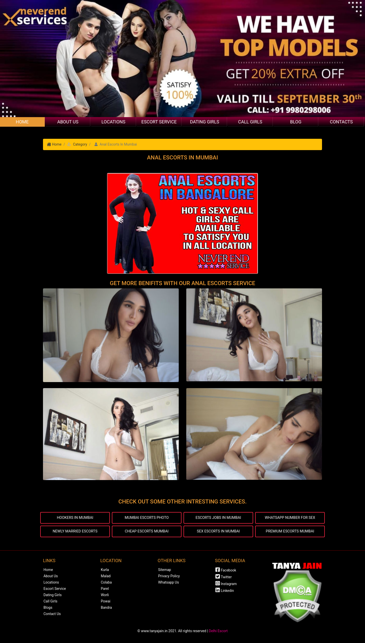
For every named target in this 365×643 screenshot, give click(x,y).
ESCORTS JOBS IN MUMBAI (218, 518)
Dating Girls (204, 121)
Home (22, 121)
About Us (67, 121)
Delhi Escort (218, 632)
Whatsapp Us (168, 583)
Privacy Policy (169, 577)
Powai (105, 602)
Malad (106, 577)
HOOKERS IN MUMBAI (75, 518)
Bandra (106, 608)
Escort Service (158, 121)
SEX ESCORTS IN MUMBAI (218, 532)
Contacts (341, 121)
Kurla (105, 571)
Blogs (47, 608)
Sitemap (164, 571)
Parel (105, 590)
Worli (105, 596)
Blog (295, 121)
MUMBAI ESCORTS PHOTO (147, 518)
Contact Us (52, 615)
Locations (113, 121)
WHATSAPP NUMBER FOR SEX (290, 518)
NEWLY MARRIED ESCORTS (75, 532)
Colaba (106, 583)
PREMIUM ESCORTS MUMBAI (289, 532)
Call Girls (250, 121)
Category (80, 144)
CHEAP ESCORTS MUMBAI (147, 532)
